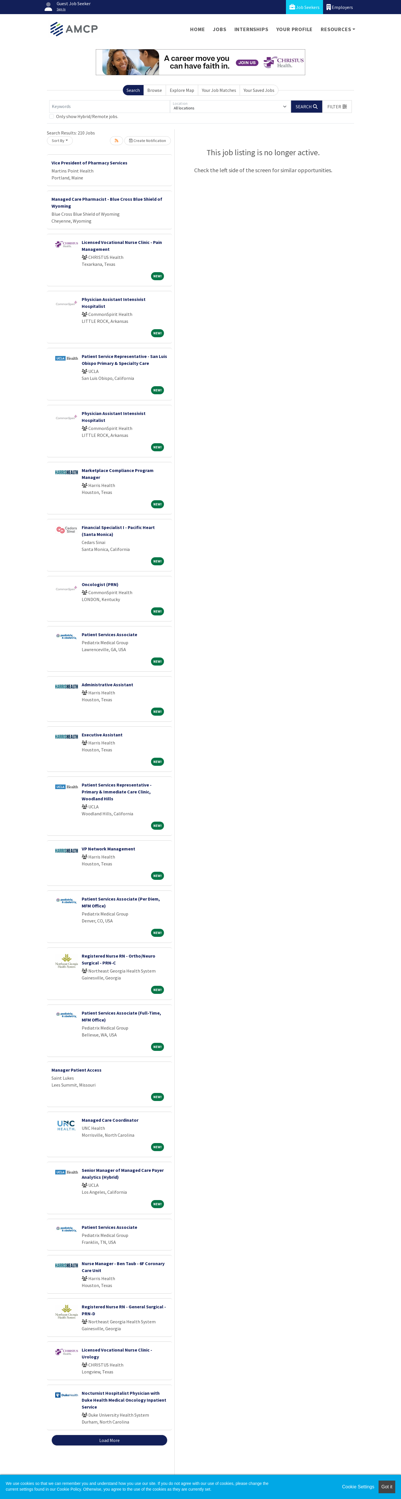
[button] (337, 106)
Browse (154, 90)
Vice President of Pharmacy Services (89, 163)
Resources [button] (336, 29)
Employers (339, 7)
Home (197, 29)
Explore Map (182, 90)
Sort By (58, 140)
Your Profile (294, 29)
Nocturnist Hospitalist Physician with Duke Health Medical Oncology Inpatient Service (124, 1400)
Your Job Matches (219, 90)
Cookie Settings (358, 1486)
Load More (109, 1440)
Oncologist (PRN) (100, 584)
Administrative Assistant (107, 684)
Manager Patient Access (76, 1070)
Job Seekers (304, 7)
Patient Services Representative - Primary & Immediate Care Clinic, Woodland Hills (117, 791)
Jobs (219, 29)
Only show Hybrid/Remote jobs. (87, 116)
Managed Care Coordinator (110, 1120)
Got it (386, 1486)
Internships (251, 29)
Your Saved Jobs (259, 90)
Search (133, 90)
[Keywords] (109, 106)
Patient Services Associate (109, 634)
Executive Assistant (102, 735)
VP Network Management (108, 849)
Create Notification (147, 140)
